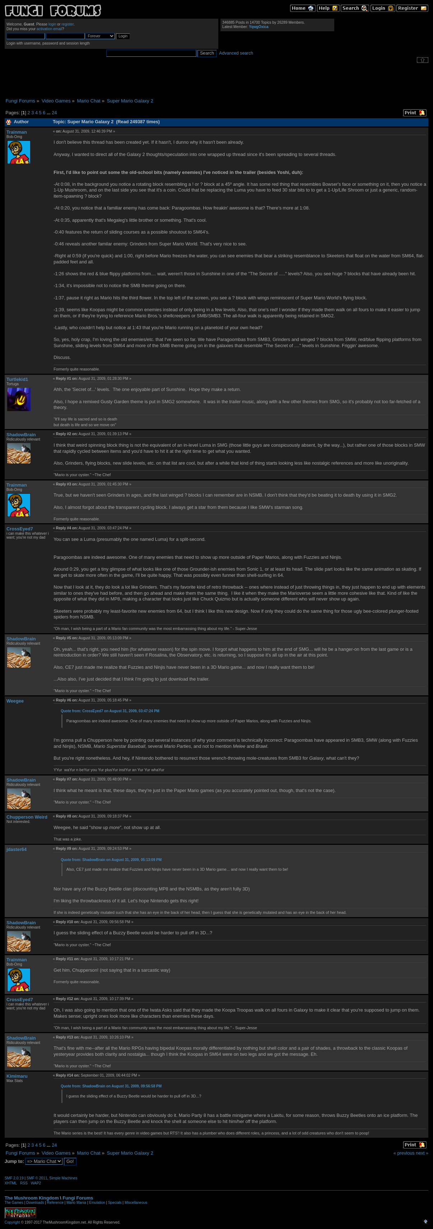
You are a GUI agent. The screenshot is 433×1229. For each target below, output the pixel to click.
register (67, 24)
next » (422, 1153)
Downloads (35, 1203)
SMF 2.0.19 (14, 1178)
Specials (115, 1203)
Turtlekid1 (17, 379)
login (52, 24)
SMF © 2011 (37, 1178)
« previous (404, 1153)
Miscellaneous (136, 1203)
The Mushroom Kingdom (32, 1198)
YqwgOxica (258, 27)
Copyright (12, 1222)
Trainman (16, 132)
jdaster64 (16, 849)
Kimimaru (17, 1076)
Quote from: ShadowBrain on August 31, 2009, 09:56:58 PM (111, 1086)
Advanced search (236, 53)
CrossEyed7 (19, 528)
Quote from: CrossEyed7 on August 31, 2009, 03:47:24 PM (110, 711)
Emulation (97, 1203)
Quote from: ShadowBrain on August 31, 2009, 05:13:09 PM (111, 860)
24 (54, 112)
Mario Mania (76, 1203)
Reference (55, 1203)
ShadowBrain (21, 434)
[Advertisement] (216, 80)
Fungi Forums (77, 1198)
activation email (49, 29)
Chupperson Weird (26, 817)
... (49, 112)
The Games (14, 1203)
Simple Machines (63, 1178)
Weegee (15, 701)
